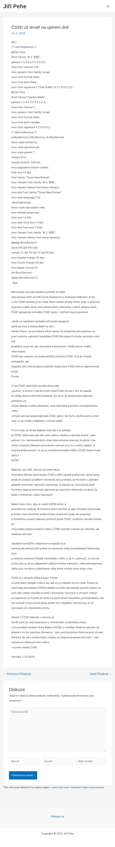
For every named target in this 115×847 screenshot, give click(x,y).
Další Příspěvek (100, 674)
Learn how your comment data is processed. (77, 787)
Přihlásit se (57, 816)
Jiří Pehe (14, 6)
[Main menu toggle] (108, 6)
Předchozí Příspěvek (17, 674)
